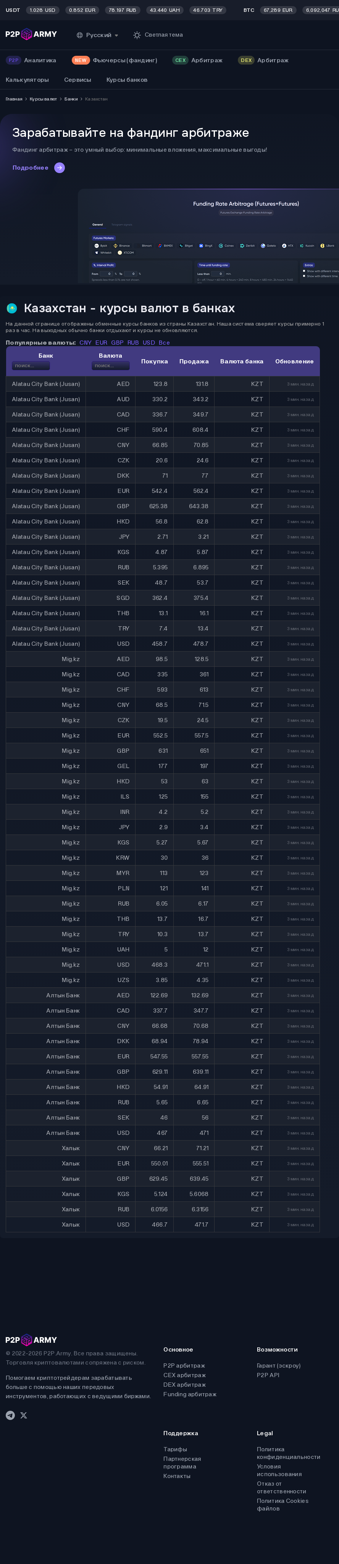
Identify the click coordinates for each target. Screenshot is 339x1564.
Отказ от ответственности (282, 1487)
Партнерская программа (182, 1462)
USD (149, 342)
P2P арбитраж (184, 1365)
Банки (71, 99)
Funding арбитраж (189, 1394)
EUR (101, 342)
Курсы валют (43, 99)
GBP (117, 342)
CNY (85, 342)
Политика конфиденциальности (288, 1453)
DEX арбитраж (184, 1384)
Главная (14, 99)
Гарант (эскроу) (279, 1365)
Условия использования (279, 1470)
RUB (133, 342)
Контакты (176, 1476)
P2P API (268, 1375)
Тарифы (175, 1449)
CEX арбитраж (184, 1375)
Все (164, 342)
